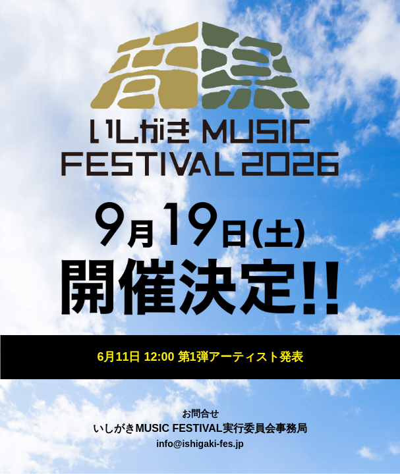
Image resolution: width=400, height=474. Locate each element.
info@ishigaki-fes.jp (200, 443)
